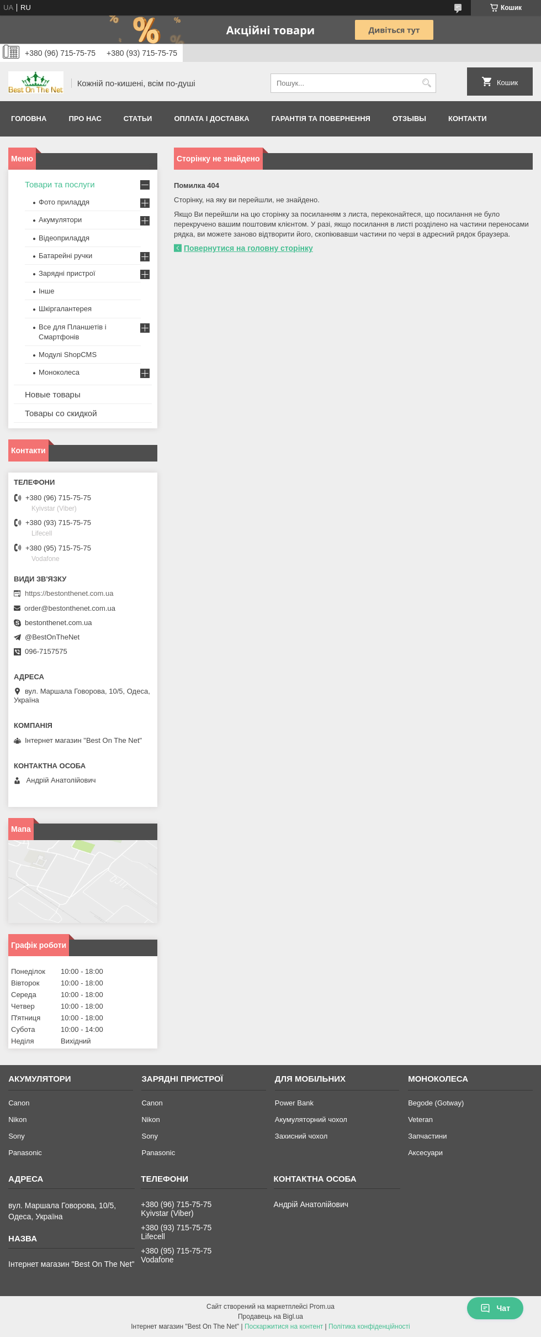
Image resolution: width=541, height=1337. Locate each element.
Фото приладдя (64, 202)
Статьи (138, 118)
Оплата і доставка (211, 118)
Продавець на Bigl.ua (270, 1316)
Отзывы (409, 118)
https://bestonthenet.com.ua (69, 593)
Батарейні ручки (65, 255)
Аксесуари (425, 1153)
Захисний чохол (301, 1136)
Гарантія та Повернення (321, 118)
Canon (18, 1103)
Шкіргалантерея (65, 309)
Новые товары (53, 394)
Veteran (420, 1119)
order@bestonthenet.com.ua (69, 608)
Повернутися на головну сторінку (248, 248)
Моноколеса (59, 372)
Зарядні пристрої (67, 273)
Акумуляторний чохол (311, 1119)
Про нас (84, 118)
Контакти (467, 118)
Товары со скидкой (61, 413)
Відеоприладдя (64, 238)
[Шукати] (426, 83)
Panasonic (25, 1153)
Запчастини (427, 1136)
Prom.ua (322, 1306)
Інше (46, 291)
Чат (495, 1308)
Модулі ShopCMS (68, 354)
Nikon (17, 1119)
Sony (16, 1136)
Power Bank (294, 1103)
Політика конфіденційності (369, 1326)
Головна (28, 118)
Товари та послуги (60, 184)
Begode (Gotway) (436, 1103)
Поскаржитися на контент (284, 1326)
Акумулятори (60, 220)
